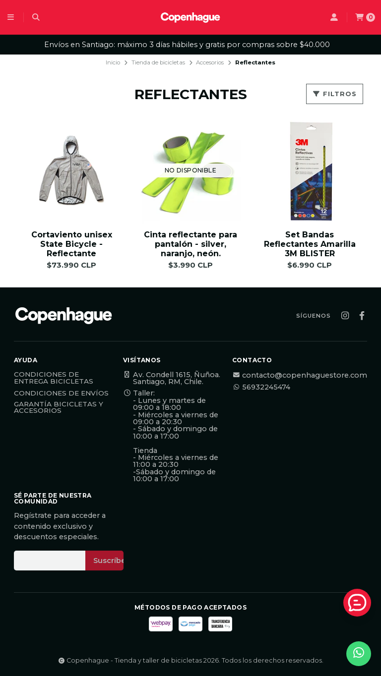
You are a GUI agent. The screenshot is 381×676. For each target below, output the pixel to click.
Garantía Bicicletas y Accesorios (58, 407)
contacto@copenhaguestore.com (299, 375)
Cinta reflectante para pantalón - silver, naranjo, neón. (190, 244)
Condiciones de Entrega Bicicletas (53, 378)
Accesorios (210, 62)
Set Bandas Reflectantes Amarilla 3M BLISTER (310, 244)
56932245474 (261, 387)
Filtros (335, 94)
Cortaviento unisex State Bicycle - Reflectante (71, 244)
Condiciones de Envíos (61, 393)
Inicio (113, 62)
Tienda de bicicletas (158, 62)
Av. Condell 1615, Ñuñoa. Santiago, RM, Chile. (171, 378)
